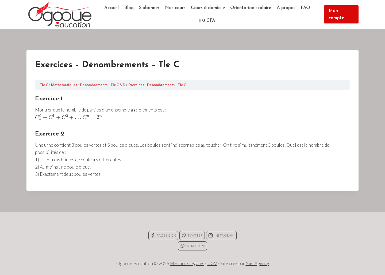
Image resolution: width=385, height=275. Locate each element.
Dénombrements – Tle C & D (103, 85)
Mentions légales (187, 263)
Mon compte (336, 14)
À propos (286, 8)
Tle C (44, 85)
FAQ (305, 8)
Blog (129, 8)
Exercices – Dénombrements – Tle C (157, 85)
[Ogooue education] (59, 14)
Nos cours (175, 8)
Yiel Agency (257, 263)
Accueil (111, 8)
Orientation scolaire (250, 8)
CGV (212, 263)
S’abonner (149, 8)
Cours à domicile (208, 8)
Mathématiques (64, 85)
